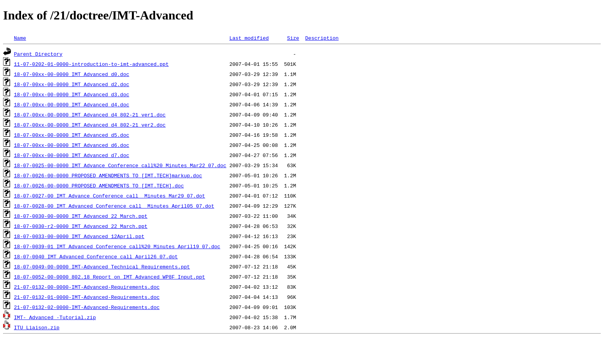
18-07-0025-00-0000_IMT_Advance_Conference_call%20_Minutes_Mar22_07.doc (120, 165)
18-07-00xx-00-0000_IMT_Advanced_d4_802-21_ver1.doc (90, 114)
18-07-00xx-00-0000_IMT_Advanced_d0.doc (71, 74)
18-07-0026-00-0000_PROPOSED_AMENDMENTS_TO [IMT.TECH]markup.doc (108, 175)
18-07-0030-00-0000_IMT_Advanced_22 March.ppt (80, 215)
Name (20, 37)
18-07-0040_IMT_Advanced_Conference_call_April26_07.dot (96, 256)
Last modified (249, 37)
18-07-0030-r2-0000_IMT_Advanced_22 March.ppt (80, 226)
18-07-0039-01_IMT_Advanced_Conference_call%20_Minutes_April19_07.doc (117, 246)
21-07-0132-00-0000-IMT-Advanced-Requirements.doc (86, 286)
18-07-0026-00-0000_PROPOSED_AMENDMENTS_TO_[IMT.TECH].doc (99, 185)
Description (322, 37)
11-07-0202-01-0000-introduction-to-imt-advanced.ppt (91, 63)
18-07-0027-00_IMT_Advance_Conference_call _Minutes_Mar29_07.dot (109, 195)
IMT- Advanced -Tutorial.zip (55, 317)
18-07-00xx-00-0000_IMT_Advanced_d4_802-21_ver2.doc (90, 124)
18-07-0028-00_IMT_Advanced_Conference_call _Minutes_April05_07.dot (114, 205)
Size (293, 37)
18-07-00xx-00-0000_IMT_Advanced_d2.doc (71, 84)
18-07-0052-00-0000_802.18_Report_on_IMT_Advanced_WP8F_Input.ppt (109, 276)
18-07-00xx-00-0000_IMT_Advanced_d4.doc (71, 104)
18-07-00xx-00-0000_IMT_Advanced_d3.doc (71, 94)
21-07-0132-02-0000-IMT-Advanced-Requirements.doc (86, 307)
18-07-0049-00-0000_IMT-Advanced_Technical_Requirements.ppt (102, 266)
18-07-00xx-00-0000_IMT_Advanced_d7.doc (71, 155)
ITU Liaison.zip (37, 327)
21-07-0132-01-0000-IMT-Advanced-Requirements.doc (86, 296)
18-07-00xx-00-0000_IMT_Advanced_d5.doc (71, 134)
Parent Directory (38, 53)
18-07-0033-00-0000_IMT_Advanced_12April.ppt (79, 236)
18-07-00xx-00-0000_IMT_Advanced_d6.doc (71, 144)
